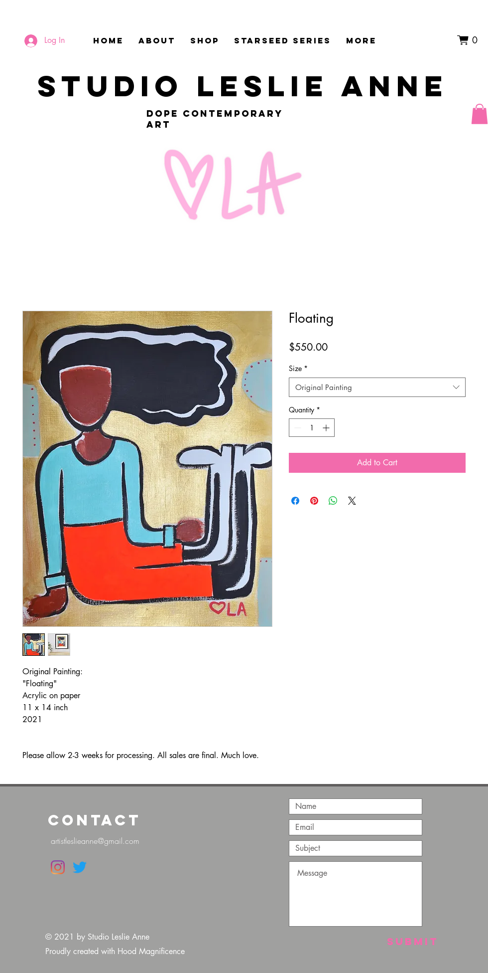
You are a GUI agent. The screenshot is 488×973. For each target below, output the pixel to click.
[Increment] (327, 427)
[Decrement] (296, 427)
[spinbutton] (312, 427)
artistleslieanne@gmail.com (95, 840)
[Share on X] (352, 501)
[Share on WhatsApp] (333, 501)
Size (298, 368)
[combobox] (377, 387)
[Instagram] (58, 867)
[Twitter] (80, 867)
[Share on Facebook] (295, 501)
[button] (470, 40)
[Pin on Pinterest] (314, 501)
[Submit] (412, 941)
